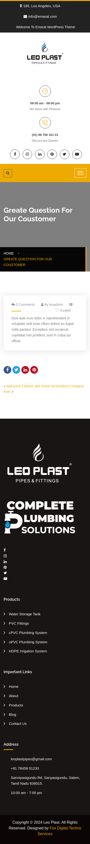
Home (10, 253)
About (13, 696)
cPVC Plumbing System (28, 633)
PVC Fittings (19, 623)
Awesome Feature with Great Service (34, 386)
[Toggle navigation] (80, 173)
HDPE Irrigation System (28, 651)
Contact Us (18, 724)
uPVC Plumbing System (28, 642)
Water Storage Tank (25, 614)
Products (16, 705)
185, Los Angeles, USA (40, 6)
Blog (12, 714)
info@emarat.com (40, 16)
